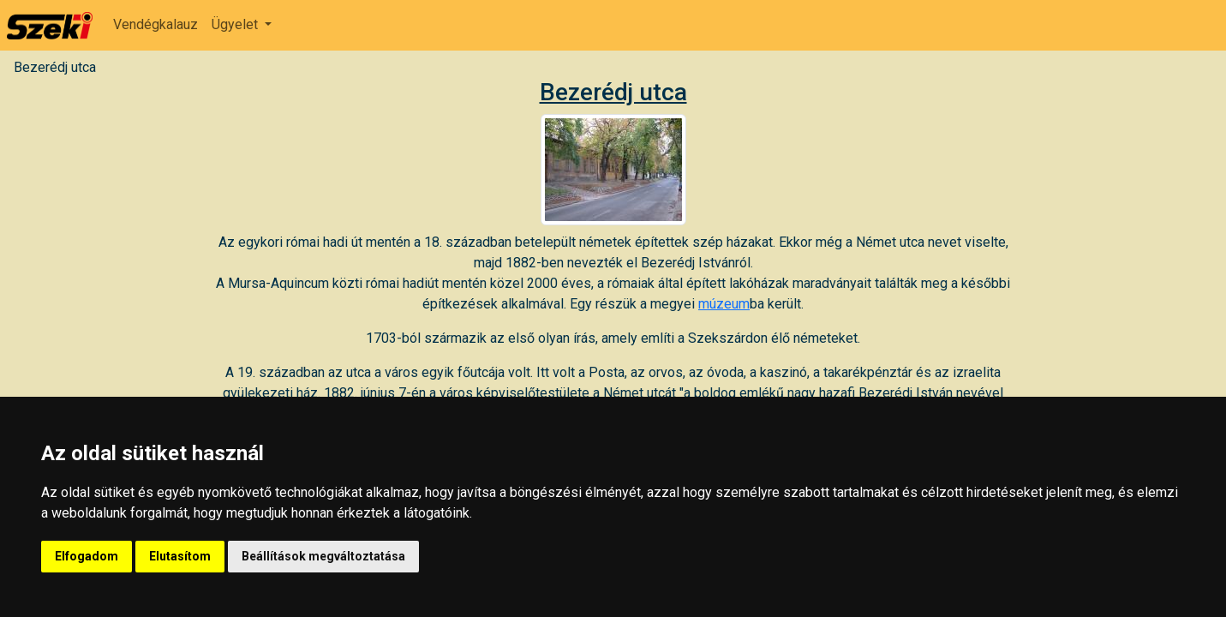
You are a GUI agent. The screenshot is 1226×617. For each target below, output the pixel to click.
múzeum (724, 304)
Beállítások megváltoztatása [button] (323, 556)
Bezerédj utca (55, 67)
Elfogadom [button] (86, 556)
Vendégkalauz (155, 24)
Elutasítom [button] (180, 556)
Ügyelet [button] (236, 24)
